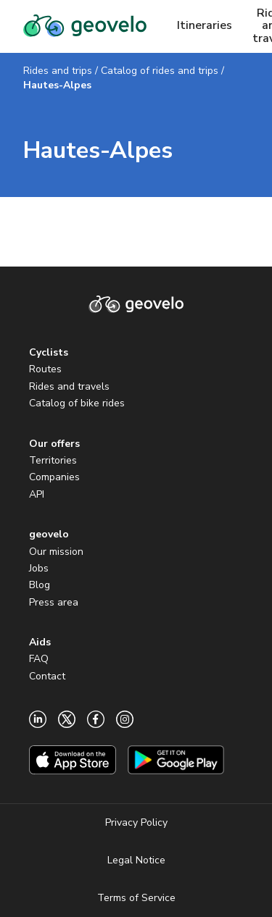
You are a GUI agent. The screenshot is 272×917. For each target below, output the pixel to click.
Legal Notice (136, 860)
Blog (39, 584)
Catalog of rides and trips (159, 71)
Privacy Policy (136, 822)
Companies (54, 477)
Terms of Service (136, 898)
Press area (53, 602)
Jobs (39, 568)
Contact (47, 676)
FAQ (39, 658)
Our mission (56, 551)
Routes (45, 369)
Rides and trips (57, 71)
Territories (53, 460)
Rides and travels (69, 386)
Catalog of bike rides (77, 403)
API (36, 494)
